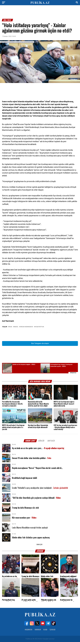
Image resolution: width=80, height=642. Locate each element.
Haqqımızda (28, 629)
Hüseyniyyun (39, 326)
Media (16, 326)
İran (10, 326)
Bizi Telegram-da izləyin (40, 343)
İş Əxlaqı (52, 629)
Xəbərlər (38, 629)
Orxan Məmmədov (26, 326)
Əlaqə (45, 629)
